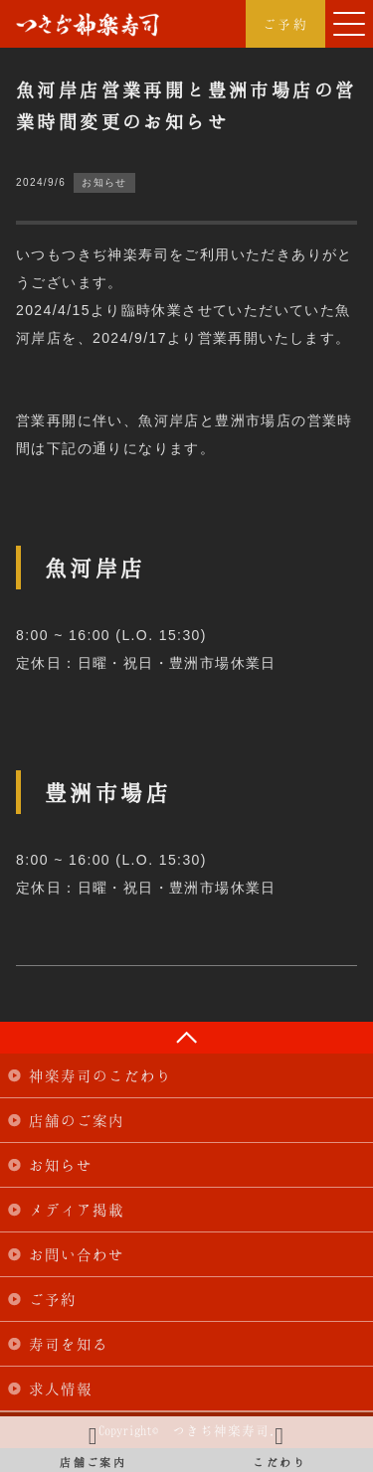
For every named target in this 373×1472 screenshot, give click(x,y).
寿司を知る (68, 1344)
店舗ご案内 (93, 1444)
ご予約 (285, 24)
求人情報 (61, 1388)
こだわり (280, 1444)
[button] (349, 24)
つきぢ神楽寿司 (87, 25)
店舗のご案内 (76, 1120)
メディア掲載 (76, 1210)
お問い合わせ (76, 1254)
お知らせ (61, 1165)
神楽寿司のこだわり (100, 1075)
